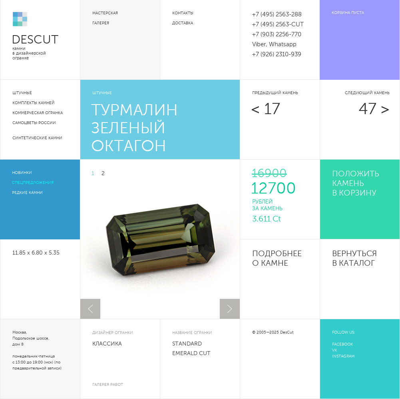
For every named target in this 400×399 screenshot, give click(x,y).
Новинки (22, 173)
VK (334, 350)
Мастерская (105, 13)
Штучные (22, 93)
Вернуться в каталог (354, 259)
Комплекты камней (33, 103)
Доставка (182, 23)
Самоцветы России (34, 123)
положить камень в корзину (355, 184)
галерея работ (107, 385)
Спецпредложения (33, 183)
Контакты (182, 13)
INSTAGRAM (343, 356)
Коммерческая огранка (37, 113)
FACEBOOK (342, 344)
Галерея (100, 23)
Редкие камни (27, 193)
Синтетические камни (37, 138)
